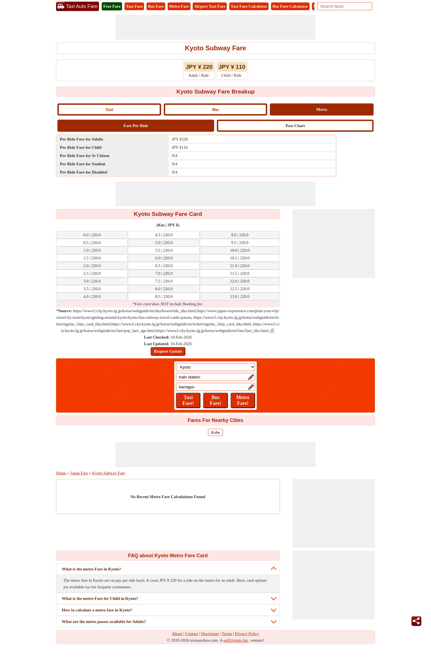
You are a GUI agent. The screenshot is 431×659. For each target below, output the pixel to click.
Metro (321, 109)
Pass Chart (295, 125)
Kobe (215, 432)
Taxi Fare (134, 6)
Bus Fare (156, 6)
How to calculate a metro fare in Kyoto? (97, 610)
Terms (227, 633)
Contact (191, 633)
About (177, 633)
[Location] (215, 367)
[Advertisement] (215, 27)
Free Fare (111, 6)
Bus (215, 109)
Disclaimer (210, 633)
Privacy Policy (247, 633)
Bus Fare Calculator (290, 6)
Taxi (109, 109)
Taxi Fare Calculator (249, 6)
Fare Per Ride (135, 125)
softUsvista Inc (235, 640)
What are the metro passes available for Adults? (104, 621)
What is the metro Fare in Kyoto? (91, 569)
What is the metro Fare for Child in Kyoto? (100, 598)
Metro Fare (179, 6)
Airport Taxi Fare (209, 6)
